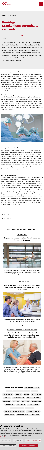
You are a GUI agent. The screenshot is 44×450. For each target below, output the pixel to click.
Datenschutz (22, 447)
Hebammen (6, 401)
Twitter (6, 211)
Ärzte (27, 391)
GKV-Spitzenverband (33, 397)
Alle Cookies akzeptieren (28, 446)
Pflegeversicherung (17, 408)
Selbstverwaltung (22, 414)
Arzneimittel (18, 391)
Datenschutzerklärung (6, 437)
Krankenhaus (21, 404)
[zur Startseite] (20, 4)
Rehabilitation (9, 414)
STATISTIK (19, 441)
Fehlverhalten (36, 394)
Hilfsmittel (25, 401)
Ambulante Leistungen (32, 387)
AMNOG (9, 391)
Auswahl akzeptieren (8, 446)
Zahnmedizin (35, 414)
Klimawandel (10, 404)
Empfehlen (7, 215)
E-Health (18, 394)
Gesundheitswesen (18, 397)
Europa (26, 394)
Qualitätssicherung (33, 411)
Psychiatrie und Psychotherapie (14, 411)
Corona (34, 391)
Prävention (29, 408)
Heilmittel (16, 401)
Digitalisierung (8, 394)
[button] (41, 4)
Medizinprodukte (33, 404)
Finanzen (7, 397)
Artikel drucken (8, 219)
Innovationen (36, 401)
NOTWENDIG (6, 441)
